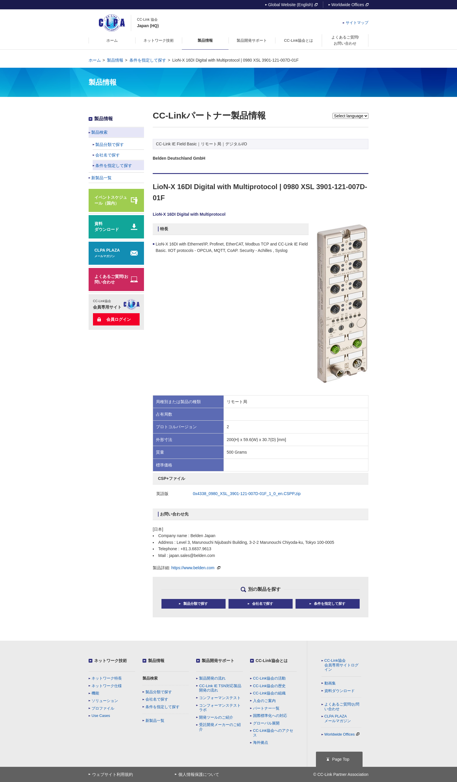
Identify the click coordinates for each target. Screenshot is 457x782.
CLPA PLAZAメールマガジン (337, 718)
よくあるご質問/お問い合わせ (342, 706)
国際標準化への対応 (270, 715)
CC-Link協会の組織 (269, 693)
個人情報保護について (198, 774)
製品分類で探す (158, 692)
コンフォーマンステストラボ (220, 707)
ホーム (95, 60)
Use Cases (101, 715)
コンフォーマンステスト (220, 698)
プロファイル (103, 708)
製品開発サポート (218, 660)
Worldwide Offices (350, 4)
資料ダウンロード (339, 691)
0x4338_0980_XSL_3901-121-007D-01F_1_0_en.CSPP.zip (246, 493)
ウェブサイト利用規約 (112, 774)
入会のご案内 (264, 701)
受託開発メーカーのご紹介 (220, 727)
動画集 (330, 683)
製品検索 (150, 678)
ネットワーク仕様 (107, 686)
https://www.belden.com (195, 567)
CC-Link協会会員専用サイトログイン (341, 665)
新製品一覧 (154, 720)
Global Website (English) (293, 4)
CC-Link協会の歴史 (269, 686)
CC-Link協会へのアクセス (273, 732)
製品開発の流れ (212, 678)
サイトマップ (357, 22)
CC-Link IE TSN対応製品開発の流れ (220, 688)
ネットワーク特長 (107, 678)
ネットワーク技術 (110, 660)
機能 (95, 693)
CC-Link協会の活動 (269, 678)
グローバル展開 (266, 723)
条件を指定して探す (147, 60)
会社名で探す (156, 699)
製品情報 (115, 60)
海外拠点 (260, 742)
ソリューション (105, 701)
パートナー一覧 (266, 708)
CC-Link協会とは (272, 660)
